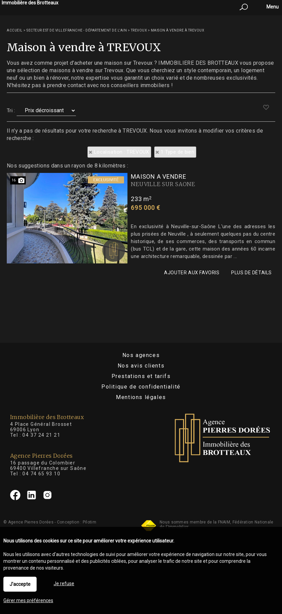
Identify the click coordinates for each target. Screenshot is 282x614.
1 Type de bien (177, 152)
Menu (272, 6)
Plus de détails (251, 272)
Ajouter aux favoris (191, 272)
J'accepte (20, 584)
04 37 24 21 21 (41, 435)
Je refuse (64, 583)
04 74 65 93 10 (41, 473)
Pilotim (89, 522)
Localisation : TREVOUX (121, 152)
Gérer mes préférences (28, 600)
